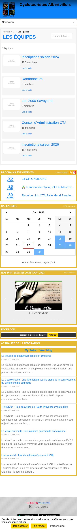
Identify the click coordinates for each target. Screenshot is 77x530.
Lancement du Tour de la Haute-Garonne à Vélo (27, 455)
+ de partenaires (69, 273)
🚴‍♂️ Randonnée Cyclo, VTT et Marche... (48, 187)
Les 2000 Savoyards (37, 101)
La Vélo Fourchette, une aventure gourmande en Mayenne (33, 431)
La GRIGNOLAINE (34, 178)
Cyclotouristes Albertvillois (45, 4)
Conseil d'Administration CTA (44, 123)
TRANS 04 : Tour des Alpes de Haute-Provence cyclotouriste (34, 407)
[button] (5, 299)
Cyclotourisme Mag (38, 350)
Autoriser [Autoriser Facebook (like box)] (52, 335)
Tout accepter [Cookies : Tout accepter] (20, 526)
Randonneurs (32, 79)
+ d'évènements (61, 172)
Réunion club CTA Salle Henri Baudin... (47, 195)
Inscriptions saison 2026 (40, 144)
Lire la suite (27, 68)
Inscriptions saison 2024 (40, 57)
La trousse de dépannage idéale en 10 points (26, 356)
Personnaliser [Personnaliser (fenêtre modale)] (57, 526)
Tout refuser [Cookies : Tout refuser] (38, 526)
